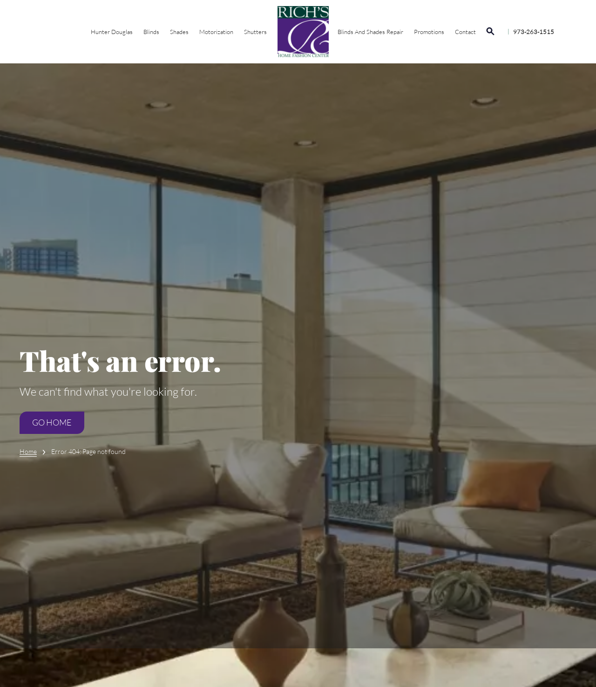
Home (28, 451)
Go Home (52, 423)
